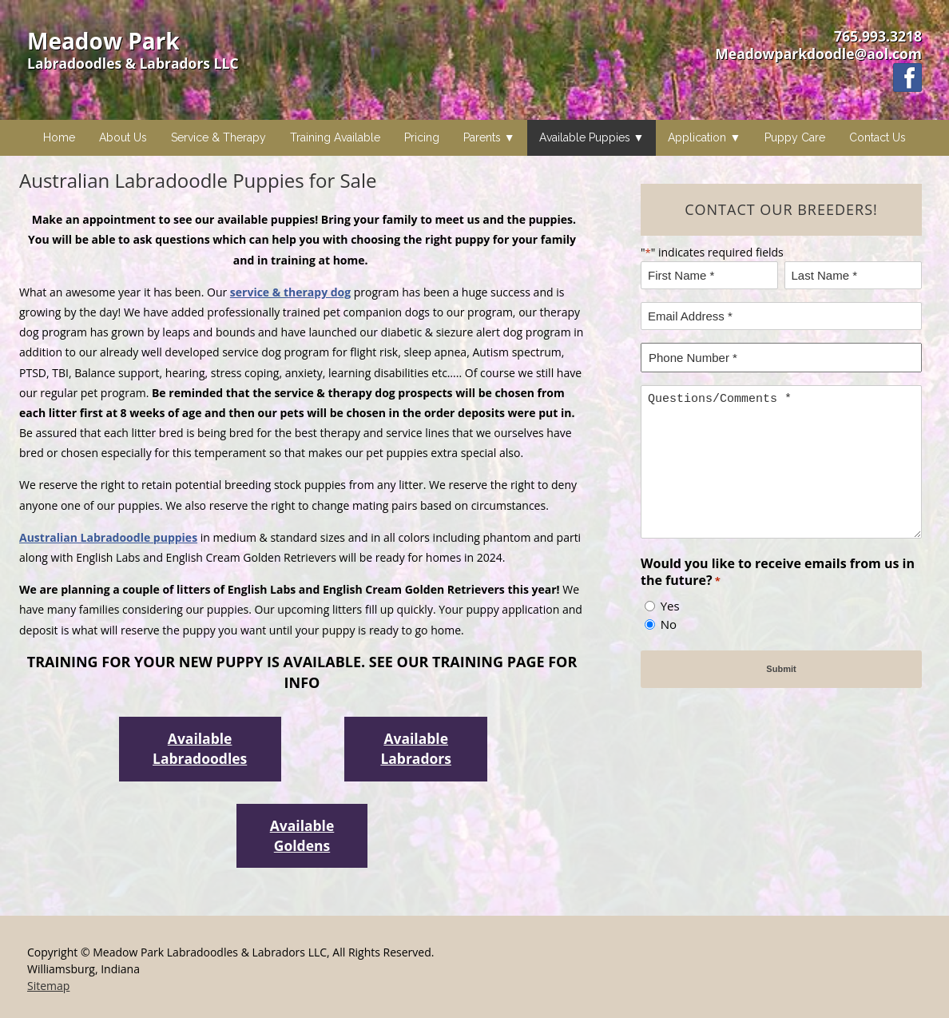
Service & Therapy (218, 137)
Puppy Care (794, 137)
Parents (482, 137)
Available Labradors (415, 748)
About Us (123, 137)
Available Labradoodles (200, 748)
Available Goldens (302, 835)
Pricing (421, 137)
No (669, 624)
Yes (670, 606)
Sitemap (48, 985)
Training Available (335, 137)
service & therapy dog (290, 292)
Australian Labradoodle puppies (108, 537)
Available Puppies (584, 137)
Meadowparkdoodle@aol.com (818, 53)
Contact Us (877, 137)
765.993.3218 (878, 36)
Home (59, 137)
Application (697, 137)
